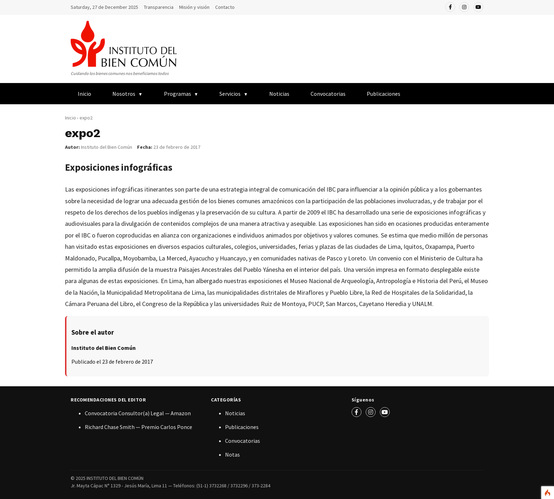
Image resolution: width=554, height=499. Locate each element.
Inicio (70, 118)
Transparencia (158, 7)
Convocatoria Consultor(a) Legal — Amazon (138, 413)
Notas (232, 454)
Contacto (225, 7)
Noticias (279, 93)
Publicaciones (242, 426)
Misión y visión (194, 7)
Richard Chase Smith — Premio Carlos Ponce (138, 426)
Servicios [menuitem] (230, 93)
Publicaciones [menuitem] (383, 93)
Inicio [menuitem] (84, 93)
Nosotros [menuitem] (123, 93)
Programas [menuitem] (177, 93)
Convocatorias (328, 93)
